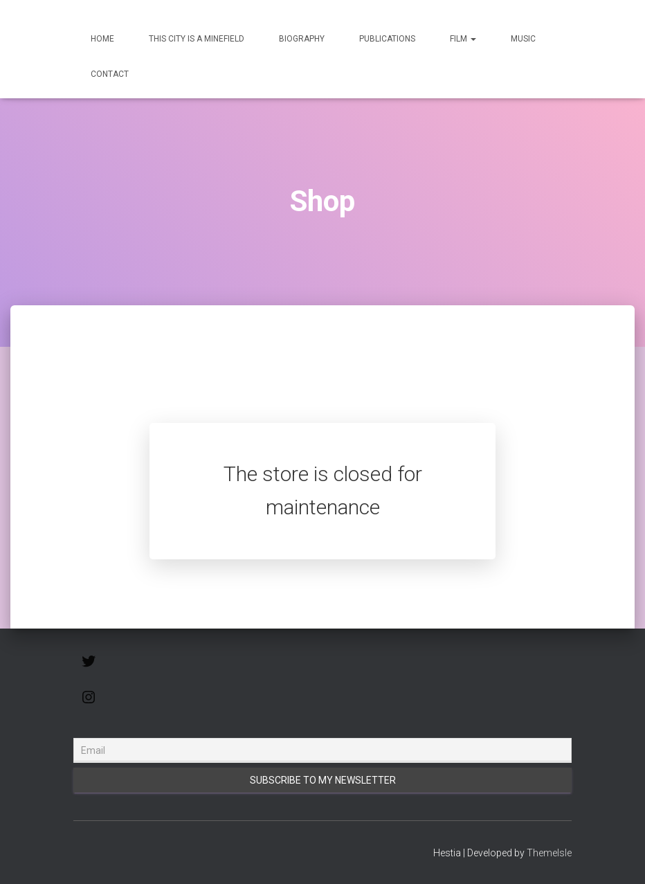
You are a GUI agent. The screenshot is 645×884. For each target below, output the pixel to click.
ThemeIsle (549, 852)
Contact (110, 74)
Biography (302, 39)
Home (102, 39)
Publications (387, 39)
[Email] (322, 750)
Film (463, 39)
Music (523, 39)
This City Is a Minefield (196, 39)
